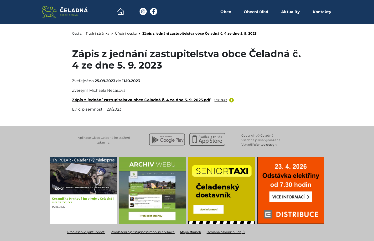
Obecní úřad (256, 12)
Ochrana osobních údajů (226, 232)
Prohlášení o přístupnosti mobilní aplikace (143, 232)
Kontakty (322, 12)
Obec (225, 12)
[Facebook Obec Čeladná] (153, 11)
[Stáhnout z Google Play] (167, 139)
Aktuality (290, 12)
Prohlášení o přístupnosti (86, 232)
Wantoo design (265, 144)
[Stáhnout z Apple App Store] (207, 139)
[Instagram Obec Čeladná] (143, 11)
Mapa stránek (190, 232)
